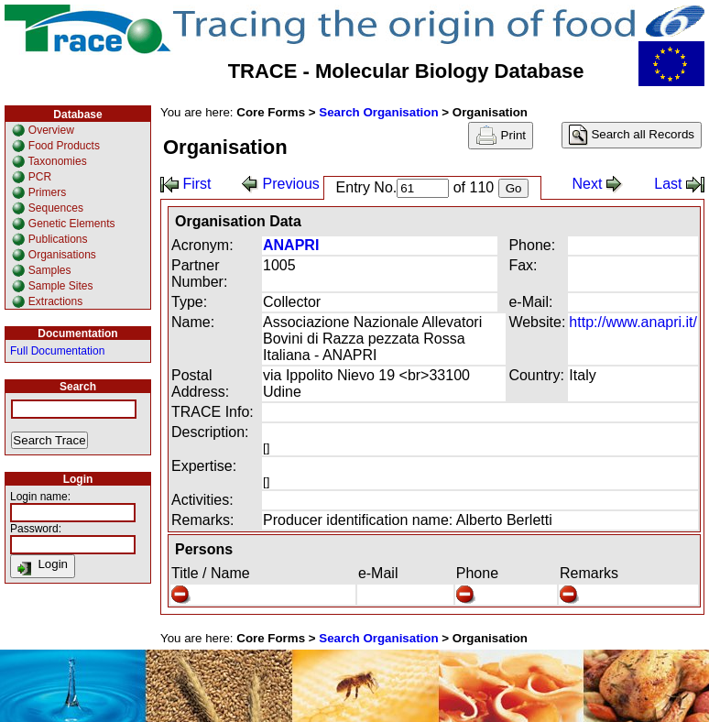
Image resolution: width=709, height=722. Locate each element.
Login (42, 566)
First (186, 183)
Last (679, 183)
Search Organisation (378, 112)
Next (598, 183)
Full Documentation (57, 351)
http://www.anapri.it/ (633, 322)
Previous (281, 183)
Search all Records (631, 135)
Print (500, 136)
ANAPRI (291, 245)
